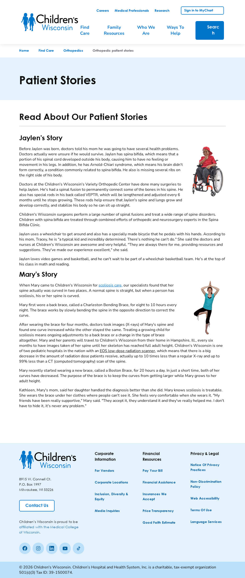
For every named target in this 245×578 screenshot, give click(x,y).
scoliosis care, (110, 285)
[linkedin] (51, 548)
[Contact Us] (37, 505)
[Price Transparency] (158, 511)
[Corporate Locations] (111, 482)
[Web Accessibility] (204, 498)
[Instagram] (38, 548)
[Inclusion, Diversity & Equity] (112, 497)
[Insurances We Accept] (160, 497)
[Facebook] (25, 548)
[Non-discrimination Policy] (207, 484)
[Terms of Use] (201, 510)
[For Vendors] (104, 470)
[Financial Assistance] (159, 482)
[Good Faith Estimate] (159, 522)
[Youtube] (65, 548)
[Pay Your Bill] (152, 470)
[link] (102, 10)
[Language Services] (206, 522)
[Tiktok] (78, 548)
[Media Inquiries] (107, 511)
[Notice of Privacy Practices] (207, 468)
